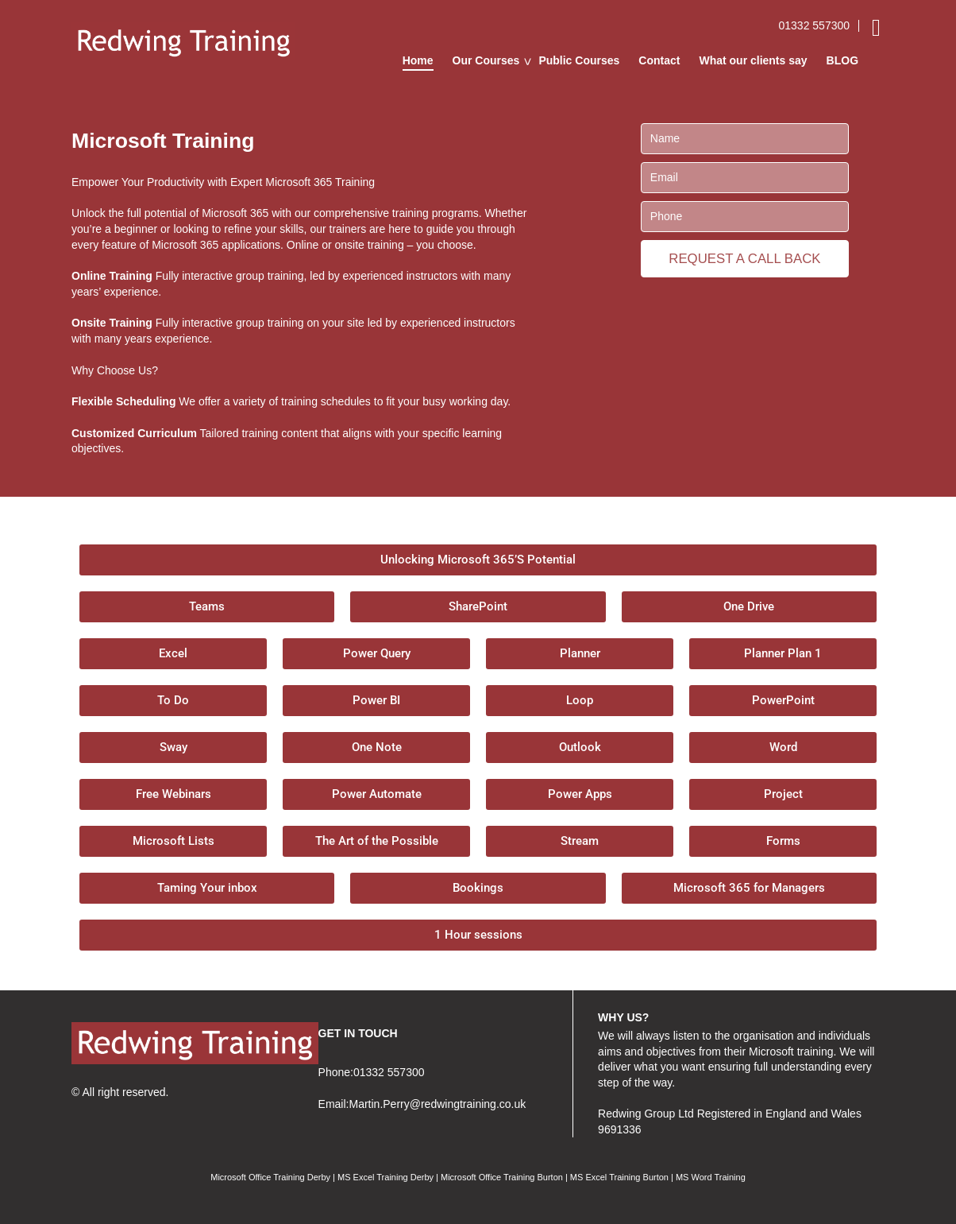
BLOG (842, 60)
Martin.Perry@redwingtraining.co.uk (437, 1104)
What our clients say (753, 60)
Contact (659, 60)
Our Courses (486, 60)
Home (418, 60)
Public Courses (578, 60)
